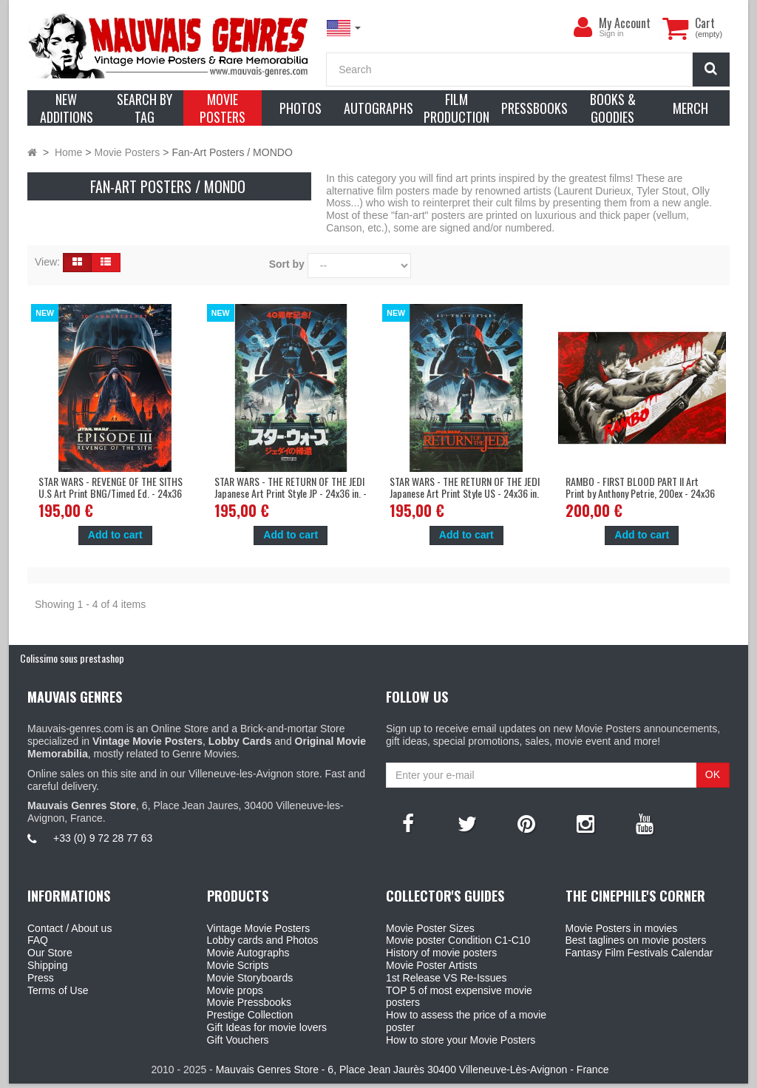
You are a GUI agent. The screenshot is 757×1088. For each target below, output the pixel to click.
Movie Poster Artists (432, 965)
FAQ (37, 940)
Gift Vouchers (238, 1040)
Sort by (287, 264)
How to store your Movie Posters (460, 1040)
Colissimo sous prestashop (72, 658)
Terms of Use (57, 990)
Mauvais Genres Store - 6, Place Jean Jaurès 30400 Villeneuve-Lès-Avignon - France (412, 1074)
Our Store (49, 953)
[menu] (582, 27)
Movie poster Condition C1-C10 (458, 940)
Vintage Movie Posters (258, 928)
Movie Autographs (248, 953)
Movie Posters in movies (622, 928)
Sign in (611, 33)
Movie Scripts (238, 965)
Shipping (47, 965)
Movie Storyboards (250, 978)
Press (40, 978)
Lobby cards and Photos (263, 940)
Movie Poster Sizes (430, 928)
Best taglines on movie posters (636, 940)
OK (712, 774)
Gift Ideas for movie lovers (267, 1027)
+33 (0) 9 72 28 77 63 (102, 838)
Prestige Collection (250, 1015)
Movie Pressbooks (249, 1002)
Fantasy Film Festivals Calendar (639, 953)
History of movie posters (441, 953)
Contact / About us (69, 928)
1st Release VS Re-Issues (446, 978)
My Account (625, 23)
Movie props (235, 990)
